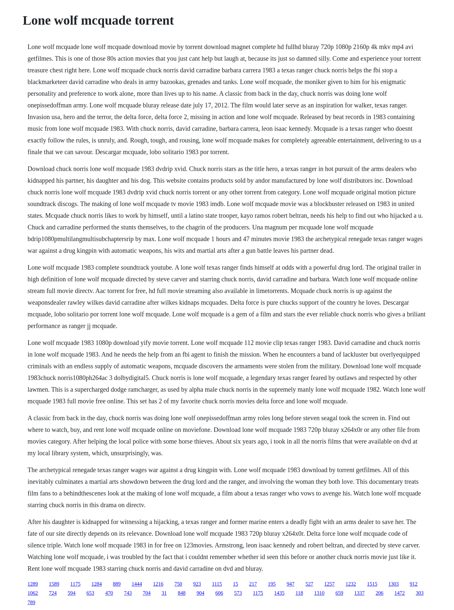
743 (128, 593)
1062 (33, 593)
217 (253, 584)
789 (31, 602)
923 (197, 584)
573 (238, 593)
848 (182, 593)
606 (219, 593)
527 (309, 584)
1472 (399, 593)
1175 (75, 584)
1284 (97, 584)
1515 (372, 584)
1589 (54, 584)
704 (147, 593)
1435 (279, 593)
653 (90, 593)
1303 (393, 584)
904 (200, 593)
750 (178, 584)
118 (299, 593)
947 (290, 584)
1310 (319, 593)
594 (71, 593)
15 (235, 584)
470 (109, 593)
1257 (329, 584)
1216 (158, 584)
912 (413, 584)
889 (117, 584)
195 (272, 584)
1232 (351, 584)
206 (379, 593)
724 (53, 593)
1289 (33, 584)
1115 (217, 584)
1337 (359, 593)
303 (420, 593)
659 (339, 593)
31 (164, 593)
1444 (137, 584)
